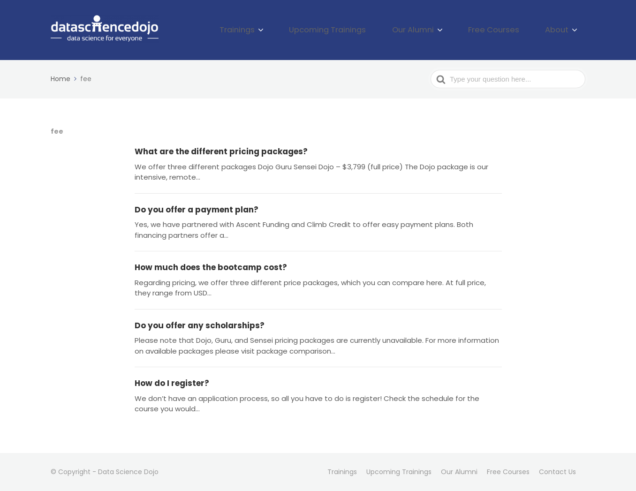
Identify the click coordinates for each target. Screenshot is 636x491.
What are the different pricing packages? (221, 151)
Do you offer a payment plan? (196, 209)
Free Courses (509, 30)
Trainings (291, 30)
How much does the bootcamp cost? (211, 267)
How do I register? (172, 383)
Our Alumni (440, 30)
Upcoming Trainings (368, 30)
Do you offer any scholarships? (200, 325)
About (561, 30)
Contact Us (557, 471)
